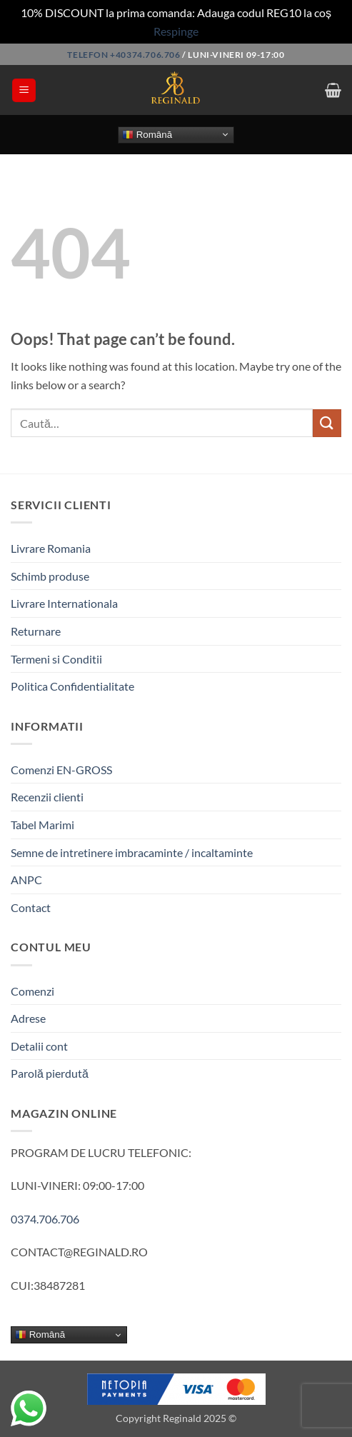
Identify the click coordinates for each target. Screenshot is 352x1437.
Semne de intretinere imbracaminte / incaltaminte (132, 852)
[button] (24, 90)
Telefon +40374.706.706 (123, 54)
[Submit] (327, 423)
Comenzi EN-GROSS (61, 769)
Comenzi (32, 991)
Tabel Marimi (42, 824)
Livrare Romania (51, 548)
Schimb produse (50, 576)
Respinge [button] (176, 31)
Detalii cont (39, 1046)
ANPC (26, 879)
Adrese (28, 1018)
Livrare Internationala (64, 603)
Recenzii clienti (47, 796)
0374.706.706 (45, 1219)
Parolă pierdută (50, 1073)
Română (147, 134)
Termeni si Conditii (56, 659)
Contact (31, 907)
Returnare (36, 631)
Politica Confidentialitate (72, 686)
